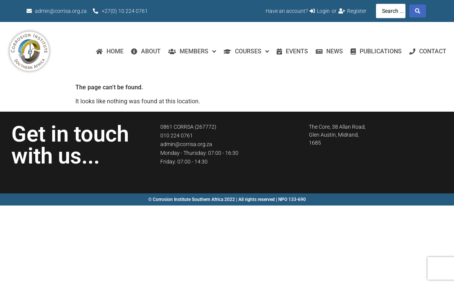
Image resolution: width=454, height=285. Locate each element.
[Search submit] (417, 11)
